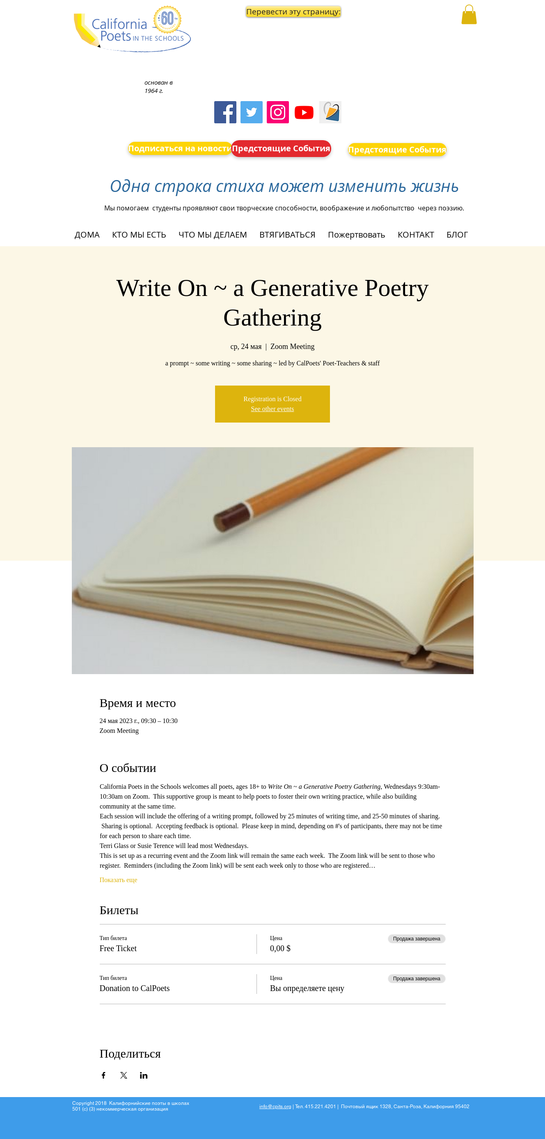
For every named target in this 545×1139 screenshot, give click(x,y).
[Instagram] (278, 112)
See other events (272, 408)
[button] (281, 11)
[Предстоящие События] (281, 148)
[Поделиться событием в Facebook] (104, 1075)
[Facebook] (225, 112)
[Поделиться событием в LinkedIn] (144, 1075)
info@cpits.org (275, 1106)
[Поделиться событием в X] (124, 1075)
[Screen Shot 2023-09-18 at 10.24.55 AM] (330, 112)
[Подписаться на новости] (180, 148)
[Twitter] (251, 112)
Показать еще (118, 879)
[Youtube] (304, 112)
